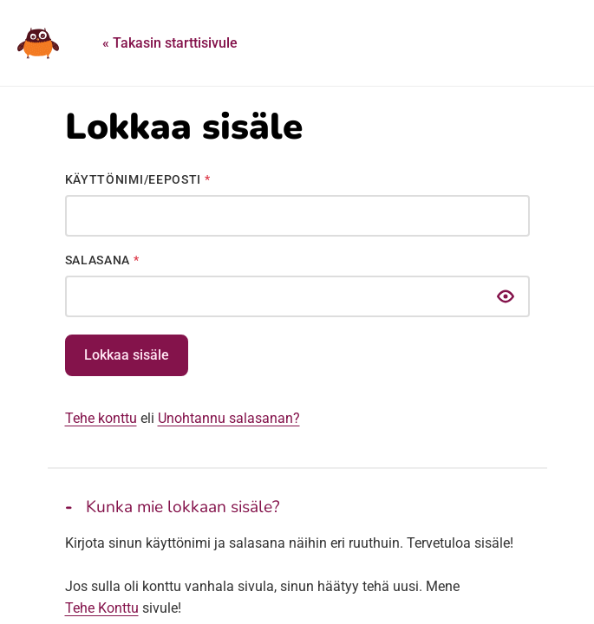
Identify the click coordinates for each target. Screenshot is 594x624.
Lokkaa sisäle (126, 355)
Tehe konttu (101, 418)
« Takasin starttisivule (170, 43)
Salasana (102, 260)
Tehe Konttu (102, 608)
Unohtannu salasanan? (229, 418)
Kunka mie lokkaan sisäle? (183, 507)
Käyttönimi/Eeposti (138, 179)
